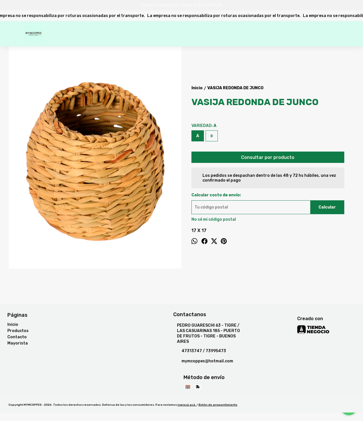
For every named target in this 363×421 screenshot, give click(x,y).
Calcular (327, 207)
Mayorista (17, 343)
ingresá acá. (187, 405)
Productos (18, 330)
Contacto (17, 337)
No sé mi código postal (213, 219)
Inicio (12, 324)
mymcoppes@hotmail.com (203, 361)
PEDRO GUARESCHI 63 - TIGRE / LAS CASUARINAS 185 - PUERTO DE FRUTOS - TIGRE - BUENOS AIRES (206, 333)
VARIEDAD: (203, 125)
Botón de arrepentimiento (218, 405)
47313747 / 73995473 (199, 351)
